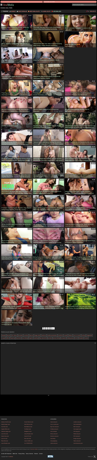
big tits (8, 335)
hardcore (43, 335)
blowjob (4, 335)
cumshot (26, 335)
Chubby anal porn (54, 429)
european (63, 338)
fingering (12, 338)
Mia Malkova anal (28, 426)
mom (76, 338)
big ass (31, 335)
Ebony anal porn (54, 433)
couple (65, 335)
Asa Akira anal (4, 426)
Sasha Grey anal (5, 436)
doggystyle (89, 335)
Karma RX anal (27, 436)
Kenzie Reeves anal (28, 422)
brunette (20, 335)
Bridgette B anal (27, 431)
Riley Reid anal (4, 440)
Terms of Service (29, 453)
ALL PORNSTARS (28, 443)
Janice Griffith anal (28, 440)
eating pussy (70, 338)
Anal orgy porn (76, 431)
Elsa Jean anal (27, 438)
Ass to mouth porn (54, 424)
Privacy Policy (21, 453)
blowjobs (81, 338)
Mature (70, 335)
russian (86, 338)
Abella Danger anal (5, 424)
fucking (83, 335)
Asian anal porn (53, 422)
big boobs (18, 338)
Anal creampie (53, 431)
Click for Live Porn (48, 2)
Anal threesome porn (78, 443)
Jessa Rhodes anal (28, 433)
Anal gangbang (53, 440)
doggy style (37, 335)
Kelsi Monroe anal (28, 424)
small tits (60, 335)
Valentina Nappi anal (5, 431)
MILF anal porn (76, 426)
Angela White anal (5, 429)
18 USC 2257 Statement (6, 453)
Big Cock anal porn (54, 426)
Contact (41, 453)
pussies (50, 338)
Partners (36, 453)
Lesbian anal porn (77, 422)
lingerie (31, 338)
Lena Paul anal (4, 433)
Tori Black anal (27, 429)
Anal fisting (52, 438)
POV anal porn (76, 436)
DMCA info (15, 453)
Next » (52, 328)
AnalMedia (12, 4)
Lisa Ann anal (4, 438)
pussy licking (56, 338)
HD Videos (14, 335)
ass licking (25, 338)
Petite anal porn (76, 433)
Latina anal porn (53, 443)
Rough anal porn (77, 438)
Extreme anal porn (54, 436)
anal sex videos (34, 449)
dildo (8, 338)
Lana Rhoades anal (5, 443)
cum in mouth (76, 335)
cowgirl (3, 338)
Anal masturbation (77, 424)
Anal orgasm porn (77, 429)
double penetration (52, 335)
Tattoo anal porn (77, 440)
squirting (36, 338)
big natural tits (43, 338)
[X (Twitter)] (94, 456)
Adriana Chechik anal (6, 422)
